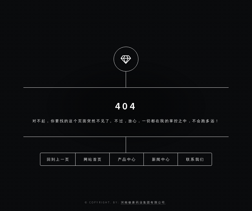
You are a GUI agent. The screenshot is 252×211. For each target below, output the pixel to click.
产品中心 (127, 159)
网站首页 (93, 159)
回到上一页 (58, 159)
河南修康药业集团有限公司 (143, 202)
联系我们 (195, 159)
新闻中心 (161, 159)
